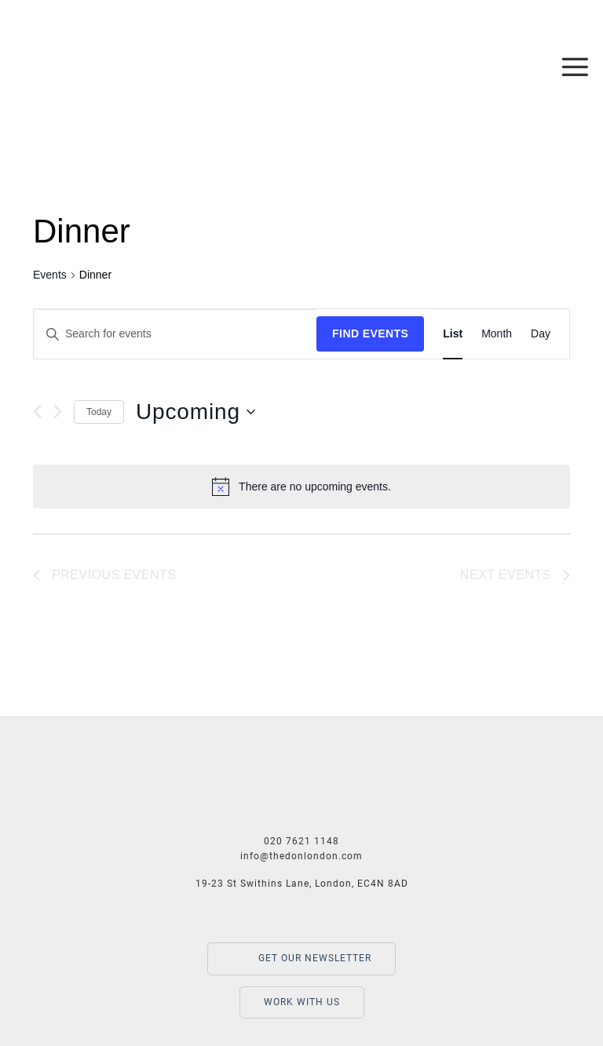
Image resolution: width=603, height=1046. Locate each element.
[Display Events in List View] (452, 334)
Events (50, 274)
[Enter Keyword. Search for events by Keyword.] (175, 334)
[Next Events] (57, 412)
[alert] (301, 486)
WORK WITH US (302, 1002)
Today (98, 411)
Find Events (370, 333)
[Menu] (575, 66)
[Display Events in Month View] (496, 334)
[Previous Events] (37, 412)
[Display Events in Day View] (540, 334)
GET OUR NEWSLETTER (301, 959)
